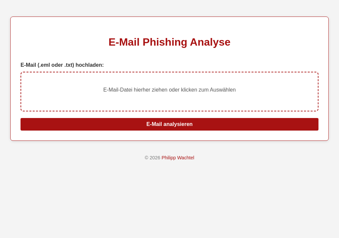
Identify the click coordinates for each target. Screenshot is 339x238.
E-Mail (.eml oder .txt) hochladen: (62, 65)
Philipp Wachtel (178, 157)
